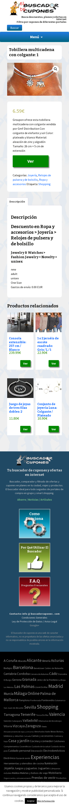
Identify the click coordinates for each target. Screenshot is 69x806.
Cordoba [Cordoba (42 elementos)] (23, 674)
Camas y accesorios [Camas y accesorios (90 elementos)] (42, 736)
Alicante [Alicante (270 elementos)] (34, 660)
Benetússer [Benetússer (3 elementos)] (39, 668)
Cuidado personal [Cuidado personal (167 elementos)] (19, 751)
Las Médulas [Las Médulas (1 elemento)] (9, 687)
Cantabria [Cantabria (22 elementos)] (10, 674)
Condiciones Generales (34, 617)
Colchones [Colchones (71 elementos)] (59, 741)
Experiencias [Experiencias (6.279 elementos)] (45, 757)
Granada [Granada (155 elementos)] (29, 679)
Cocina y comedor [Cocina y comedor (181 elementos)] (41, 741)
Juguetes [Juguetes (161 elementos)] (44, 768)
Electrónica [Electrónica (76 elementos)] (9, 758)
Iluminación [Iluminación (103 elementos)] (50, 763)
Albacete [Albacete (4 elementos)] (22, 661)
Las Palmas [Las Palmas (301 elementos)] (24, 686)
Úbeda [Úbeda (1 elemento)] (44, 726)
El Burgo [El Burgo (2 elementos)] (8, 680)
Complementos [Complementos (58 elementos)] (11, 746)
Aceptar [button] (31, 801)
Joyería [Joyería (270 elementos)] (9, 768)
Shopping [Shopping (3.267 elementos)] (47, 706)
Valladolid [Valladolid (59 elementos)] (30, 720)
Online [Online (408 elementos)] (34, 693)
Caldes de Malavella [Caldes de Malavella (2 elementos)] (54, 668)
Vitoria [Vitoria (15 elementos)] (8, 726)
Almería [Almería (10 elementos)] (46, 661)
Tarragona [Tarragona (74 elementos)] (12, 714)
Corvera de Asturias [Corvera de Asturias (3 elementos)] (39, 674)
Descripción (17, 201)
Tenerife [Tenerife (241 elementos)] (28, 714)
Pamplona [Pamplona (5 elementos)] (24, 700)
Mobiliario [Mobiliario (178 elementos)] (55, 773)
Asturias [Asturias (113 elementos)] (57, 660)
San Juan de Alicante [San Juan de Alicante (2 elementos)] (14, 707)
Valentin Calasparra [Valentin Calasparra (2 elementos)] (13, 721)
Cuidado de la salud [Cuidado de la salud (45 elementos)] (41, 746)
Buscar (14, 28)
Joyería (32, 175)
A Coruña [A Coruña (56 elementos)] (10, 660)
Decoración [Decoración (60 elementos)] (37, 750)
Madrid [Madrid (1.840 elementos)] (55, 686)
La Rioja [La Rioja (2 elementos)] (62, 680)
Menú (34, 37)
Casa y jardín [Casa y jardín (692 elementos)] (18, 740)
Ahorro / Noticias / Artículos (34, 499)
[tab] (17, 201)
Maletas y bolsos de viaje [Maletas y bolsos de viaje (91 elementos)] (34, 773)
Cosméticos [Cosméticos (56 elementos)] (25, 746)
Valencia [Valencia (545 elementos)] (57, 714)
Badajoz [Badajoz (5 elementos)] (8, 668)
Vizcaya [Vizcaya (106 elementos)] (19, 726)
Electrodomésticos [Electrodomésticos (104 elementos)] (54, 750)
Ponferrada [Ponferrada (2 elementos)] (35, 700)
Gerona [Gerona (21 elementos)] (17, 680)
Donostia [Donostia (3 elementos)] (62, 674)
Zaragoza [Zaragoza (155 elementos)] (33, 725)
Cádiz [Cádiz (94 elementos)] (53, 673)
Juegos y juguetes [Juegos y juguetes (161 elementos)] (25, 768)
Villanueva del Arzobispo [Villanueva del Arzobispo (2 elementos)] (50, 721)
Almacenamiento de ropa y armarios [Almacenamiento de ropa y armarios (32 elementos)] (19, 731)
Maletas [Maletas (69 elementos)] (16, 773)
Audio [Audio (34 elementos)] (47, 731)
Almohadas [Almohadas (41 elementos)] (39, 731)
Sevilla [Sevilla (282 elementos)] (30, 707)
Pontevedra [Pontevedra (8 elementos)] (47, 700)
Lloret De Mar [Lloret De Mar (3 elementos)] (41, 687)
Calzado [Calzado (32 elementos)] (27, 736)
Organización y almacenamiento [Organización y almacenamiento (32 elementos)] (17, 778)
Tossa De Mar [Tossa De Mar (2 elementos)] (42, 715)
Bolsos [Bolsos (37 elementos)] (53, 731)
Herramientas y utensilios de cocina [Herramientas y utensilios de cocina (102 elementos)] (24, 763)
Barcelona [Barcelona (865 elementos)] (23, 667)
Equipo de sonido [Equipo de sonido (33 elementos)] (23, 758)
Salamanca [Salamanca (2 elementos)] (60, 700)
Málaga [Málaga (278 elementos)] (20, 693)
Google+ (34, 625)
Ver (30, 161)
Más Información (46, 801)
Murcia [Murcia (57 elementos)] (8, 693)
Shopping (44, 184)
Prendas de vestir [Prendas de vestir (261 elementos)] (43, 778)
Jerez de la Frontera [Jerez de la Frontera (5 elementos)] (47, 679)
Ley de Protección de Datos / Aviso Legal (34, 621)
